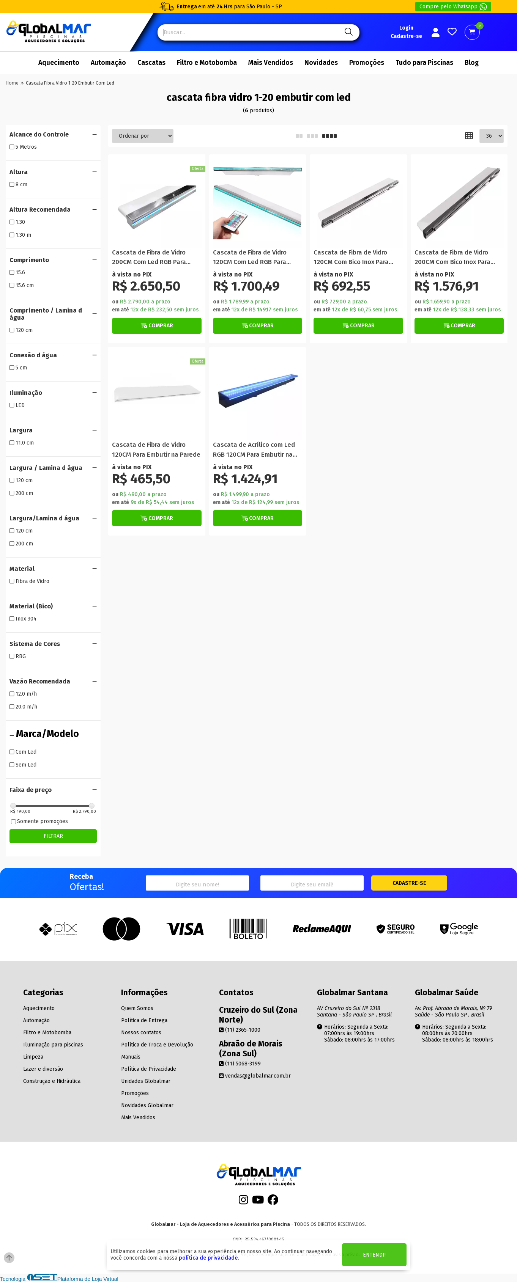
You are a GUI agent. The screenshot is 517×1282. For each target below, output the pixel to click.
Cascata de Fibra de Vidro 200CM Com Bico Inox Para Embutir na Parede (452, 257)
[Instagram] (243, 1202)
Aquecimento (58, 63)
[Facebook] (273, 1202)
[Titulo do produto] (157, 203)
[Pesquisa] (347, 32)
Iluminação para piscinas (53, 1045)
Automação (108, 63)
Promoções (366, 63)
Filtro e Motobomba (207, 63)
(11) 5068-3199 (240, 1063)
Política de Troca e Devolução (157, 1045)
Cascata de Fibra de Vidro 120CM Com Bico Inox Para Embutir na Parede (351, 257)
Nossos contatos (141, 1032)
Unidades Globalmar (145, 1081)
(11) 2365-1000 (239, 1030)
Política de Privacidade (148, 1069)
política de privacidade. (209, 1258)
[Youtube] (258, 1202)
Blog (472, 63)
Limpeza (33, 1057)
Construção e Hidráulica (51, 1081)
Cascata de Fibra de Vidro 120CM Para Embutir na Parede (156, 449)
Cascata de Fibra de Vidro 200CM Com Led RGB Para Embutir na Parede (149, 257)
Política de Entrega (144, 1020)
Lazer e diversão (43, 1069)
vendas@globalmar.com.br (255, 1076)
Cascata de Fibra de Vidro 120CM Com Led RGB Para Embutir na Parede (250, 257)
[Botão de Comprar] (157, 326)
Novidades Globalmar (147, 1105)
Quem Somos (137, 1008)
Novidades (321, 63)
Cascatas (151, 63)
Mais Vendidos (270, 63)
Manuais (130, 1057)
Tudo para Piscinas (424, 63)
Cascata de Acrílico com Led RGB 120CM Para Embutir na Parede (254, 450)
